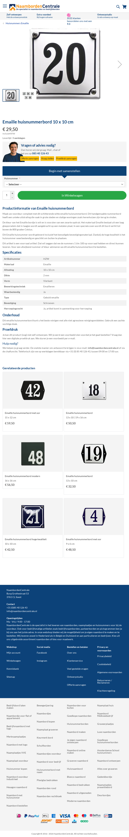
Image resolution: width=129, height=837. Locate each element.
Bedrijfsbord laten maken (16, 706)
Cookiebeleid (104, 664)
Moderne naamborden (78, 800)
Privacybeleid (104, 656)
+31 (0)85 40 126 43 (17, 607)
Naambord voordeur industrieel (17, 778)
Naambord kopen (46, 721)
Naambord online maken (76, 751)
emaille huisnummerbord (80, 246)
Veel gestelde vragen (77, 668)
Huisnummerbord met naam (48, 771)
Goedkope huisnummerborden (107, 741)
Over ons (71, 652)
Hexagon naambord (17, 787)
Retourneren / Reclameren (104, 681)
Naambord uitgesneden (79, 792)
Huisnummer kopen (17, 768)
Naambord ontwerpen (108, 760)
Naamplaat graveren (47, 729)
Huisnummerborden (77, 723)
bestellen (11, 635)
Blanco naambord (76, 776)
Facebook (42, 652)
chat (55, 149)
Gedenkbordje (104, 776)
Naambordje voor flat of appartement (19, 717)
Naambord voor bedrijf (49, 761)
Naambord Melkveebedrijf (105, 714)
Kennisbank (13, 668)
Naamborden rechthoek (49, 796)
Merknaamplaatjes (16, 736)
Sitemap (11, 676)
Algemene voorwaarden (109, 672)
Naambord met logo (17, 744)
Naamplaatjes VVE (16, 752)
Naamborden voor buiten (76, 706)
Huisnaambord (75, 768)
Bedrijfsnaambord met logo (18, 727)
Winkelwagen (14, 660)
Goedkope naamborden (79, 715)
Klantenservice (75, 660)
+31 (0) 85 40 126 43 (79, 351)
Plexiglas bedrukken (47, 780)
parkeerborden (88, 628)
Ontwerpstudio (75, 676)
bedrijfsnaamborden (69, 628)
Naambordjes (44, 713)
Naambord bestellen (17, 805)
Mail (49, 149)
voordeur (11, 628)
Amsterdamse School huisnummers (108, 751)
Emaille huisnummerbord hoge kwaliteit (26, 539)
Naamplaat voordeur (17, 760)
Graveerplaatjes (105, 723)
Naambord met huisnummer (14, 796)
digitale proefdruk (20, 338)
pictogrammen (107, 628)
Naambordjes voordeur (49, 753)
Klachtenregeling (106, 690)
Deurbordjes (104, 795)
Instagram (42, 660)
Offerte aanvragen (76, 684)
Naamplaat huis (105, 705)
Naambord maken (76, 731)
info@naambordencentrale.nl (22, 611)
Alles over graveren (107, 768)
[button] (119, 64)
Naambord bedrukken (78, 784)
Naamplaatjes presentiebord (104, 786)
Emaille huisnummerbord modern (22, 476)
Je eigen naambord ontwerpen (77, 741)
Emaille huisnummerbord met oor (22, 412)
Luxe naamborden (106, 731)
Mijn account (13, 652)
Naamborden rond (46, 788)
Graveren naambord (77, 760)
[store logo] (34, 7)
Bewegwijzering (45, 705)
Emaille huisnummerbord (79, 412)
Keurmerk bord (45, 737)
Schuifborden (44, 745)
